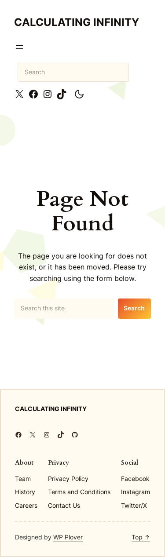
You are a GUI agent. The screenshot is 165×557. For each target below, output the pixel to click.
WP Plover (68, 537)
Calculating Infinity (76, 22)
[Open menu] (19, 47)
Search (134, 308)
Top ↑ (141, 537)
